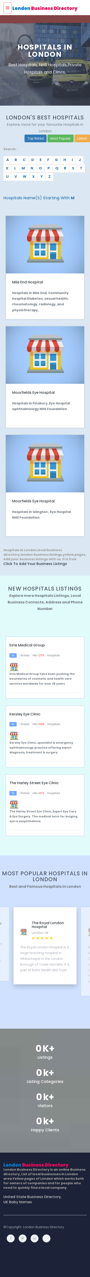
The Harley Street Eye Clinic (34, 783)
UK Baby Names (17, 1202)
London (45, 8)
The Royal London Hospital (48, 925)
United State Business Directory (32, 1196)
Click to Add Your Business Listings (35, 563)
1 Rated (24, 655)
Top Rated (35, 138)
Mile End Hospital (27, 282)
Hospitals (53, 655)
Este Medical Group (27, 645)
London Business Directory (43, 1227)
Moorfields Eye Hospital (33, 392)
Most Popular (60, 138)
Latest (82, 138)
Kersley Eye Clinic (24, 714)
